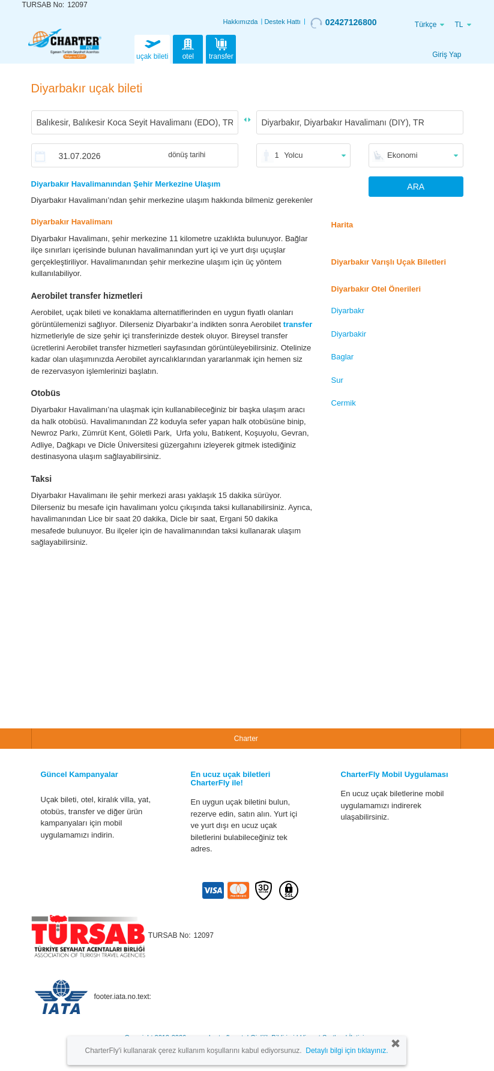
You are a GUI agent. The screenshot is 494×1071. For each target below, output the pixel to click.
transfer (221, 48)
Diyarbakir (349, 333)
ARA (415, 186)
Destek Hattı (282, 21)
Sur (337, 380)
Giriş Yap (446, 54)
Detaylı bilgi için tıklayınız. (347, 1050)
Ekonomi (402, 155)
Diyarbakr (348, 310)
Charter (246, 738)
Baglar (342, 356)
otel (188, 48)
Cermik (343, 402)
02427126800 (343, 22)
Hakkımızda (240, 21)
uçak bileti (152, 48)
